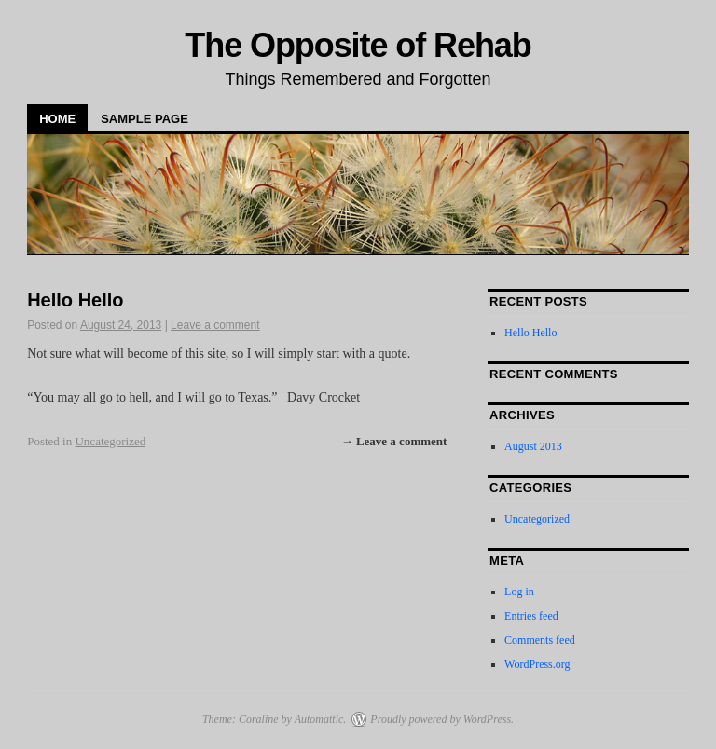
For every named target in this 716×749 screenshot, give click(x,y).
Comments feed (539, 640)
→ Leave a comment (394, 441)
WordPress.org (537, 664)
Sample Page (144, 119)
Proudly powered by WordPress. (442, 719)
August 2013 (533, 446)
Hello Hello (75, 300)
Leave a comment (215, 325)
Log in (519, 591)
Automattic (319, 719)
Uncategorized (110, 441)
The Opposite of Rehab (357, 45)
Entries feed (531, 615)
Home (57, 119)
